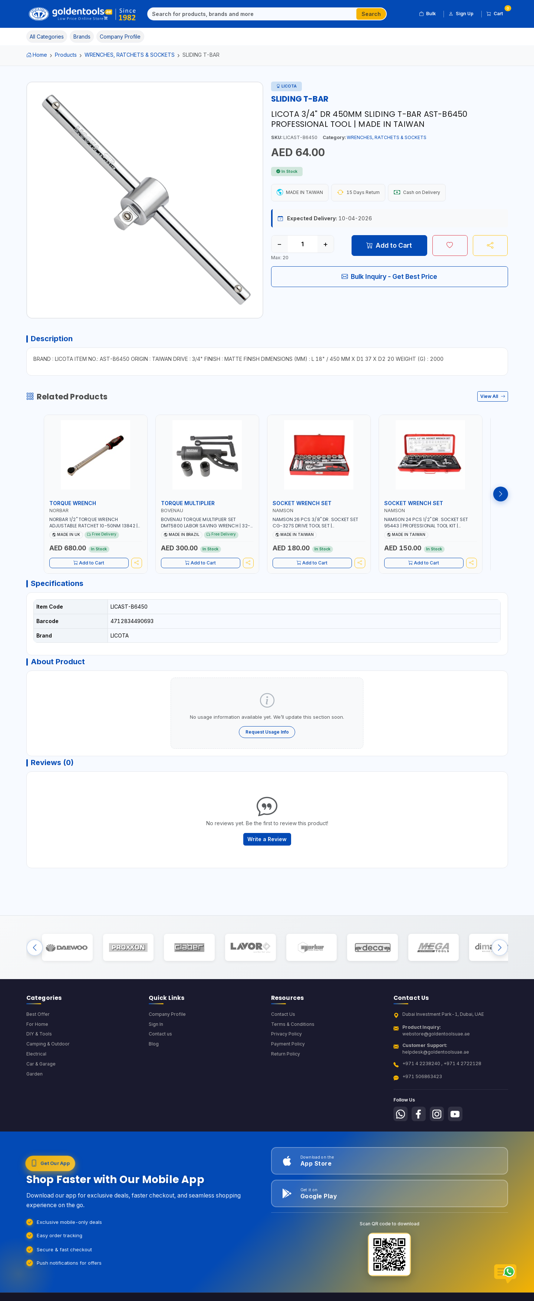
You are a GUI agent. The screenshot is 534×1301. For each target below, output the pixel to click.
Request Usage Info (267, 735)
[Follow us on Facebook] (419, 1121)
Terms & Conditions (292, 1031)
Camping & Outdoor (48, 1051)
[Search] (252, 14)
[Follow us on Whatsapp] (400, 1121)
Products (66, 55)
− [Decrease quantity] (279, 244)
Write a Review (267, 843)
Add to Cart (389, 246)
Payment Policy (288, 1051)
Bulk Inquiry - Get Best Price (389, 277)
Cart (497, 12)
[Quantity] (302, 244)
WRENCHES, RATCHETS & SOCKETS (130, 55)
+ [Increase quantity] (325, 244)
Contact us (160, 1041)
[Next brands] (499, 953)
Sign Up (461, 13)
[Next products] (500, 495)
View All (492, 397)
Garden (34, 1081)
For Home (37, 1031)
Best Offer (38, 1021)
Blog (154, 1051)
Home (36, 55)
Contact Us (283, 1021)
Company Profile (167, 1021)
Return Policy (285, 1061)
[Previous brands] (34, 953)
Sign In (156, 1031)
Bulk (427, 13)
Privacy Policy (286, 1041)
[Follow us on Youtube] (456, 1121)
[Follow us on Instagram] (438, 1121)
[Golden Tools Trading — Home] (82, 14)
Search (371, 14)
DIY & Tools (39, 1041)
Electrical (36, 1061)
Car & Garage (41, 1071)
